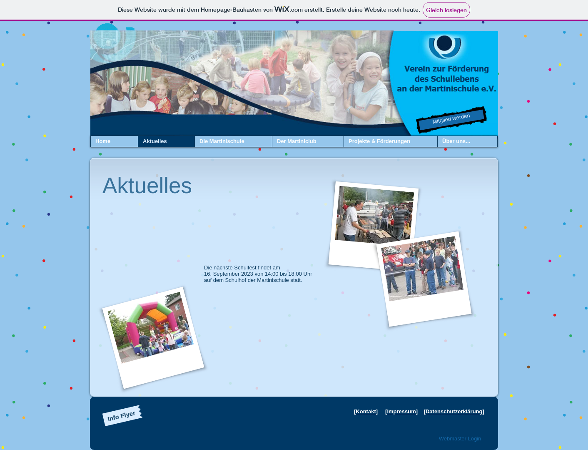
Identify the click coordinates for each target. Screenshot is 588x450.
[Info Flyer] (121, 415)
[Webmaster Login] (460, 439)
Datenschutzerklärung (454, 411)
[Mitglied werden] (451, 120)
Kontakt (366, 411)
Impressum (401, 411)
